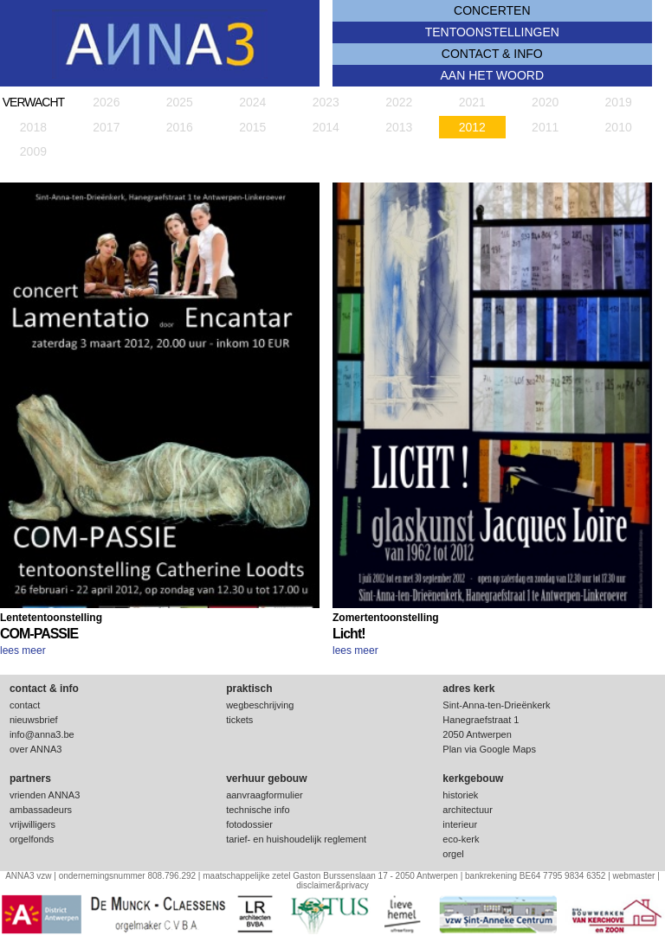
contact (25, 705)
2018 (33, 127)
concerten (492, 10)
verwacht (33, 102)
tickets (239, 720)
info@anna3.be (42, 734)
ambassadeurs (41, 809)
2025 (179, 102)
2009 (33, 151)
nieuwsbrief (34, 720)
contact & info (492, 54)
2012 (472, 127)
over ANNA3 (36, 749)
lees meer (23, 650)
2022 (398, 102)
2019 (618, 102)
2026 (106, 102)
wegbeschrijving (260, 705)
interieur (459, 824)
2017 (106, 127)
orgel (452, 854)
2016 (179, 127)
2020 (545, 102)
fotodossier (249, 824)
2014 (326, 127)
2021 (472, 102)
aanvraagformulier (264, 795)
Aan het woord (493, 75)
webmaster (634, 876)
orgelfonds (32, 839)
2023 (326, 102)
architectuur (467, 809)
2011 (545, 127)
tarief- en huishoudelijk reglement (296, 839)
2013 (398, 127)
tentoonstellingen (492, 32)
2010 (618, 127)
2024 (252, 102)
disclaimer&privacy (332, 885)
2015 (252, 127)
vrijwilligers (32, 824)
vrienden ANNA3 (45, 795)
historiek (460, 795)
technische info (257, 809)
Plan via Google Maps (489, 749)
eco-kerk (460, 839)
